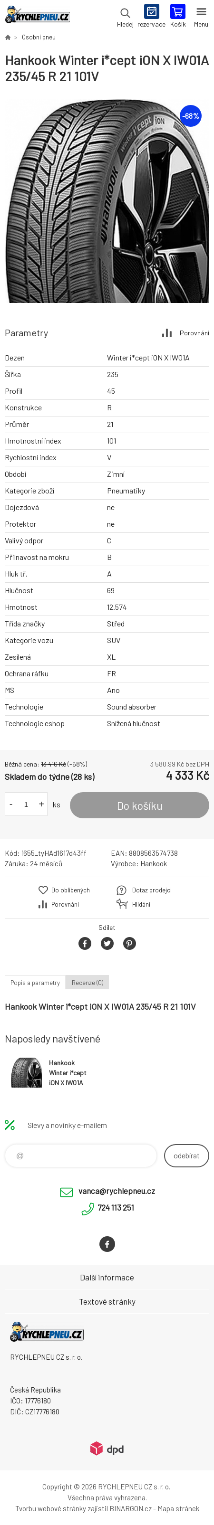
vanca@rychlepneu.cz (116, 1190)
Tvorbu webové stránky (50, 1508)
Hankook (153, 863)
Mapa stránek (178, 1508)
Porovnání (194, 333)
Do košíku (140, 805)
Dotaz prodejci (152, 890)
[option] (107, 201)
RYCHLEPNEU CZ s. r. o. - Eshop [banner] (37, 16)
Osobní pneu (39, 37)
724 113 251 (115, 1207)
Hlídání (141, 904)
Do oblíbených (70, 890)
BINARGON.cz (130, 1508)
